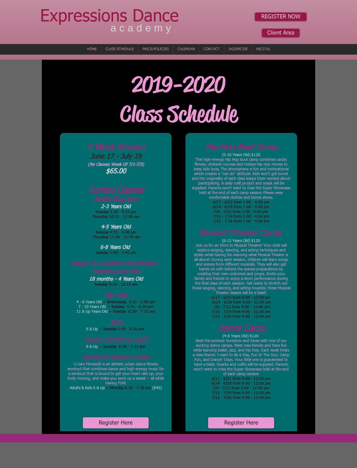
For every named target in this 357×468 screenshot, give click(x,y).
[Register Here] (116, 422)
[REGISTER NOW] (281, 17)
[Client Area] (281, 33)
